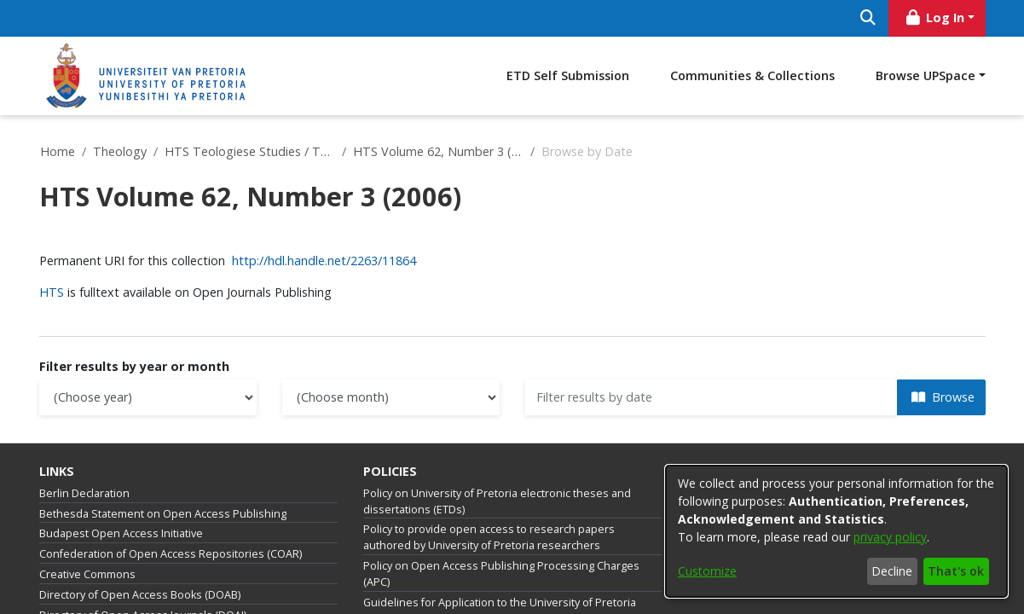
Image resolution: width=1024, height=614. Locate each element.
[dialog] (836, 531)
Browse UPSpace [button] (925, 75)
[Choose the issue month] (391, 397)
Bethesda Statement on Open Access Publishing (162, 514)
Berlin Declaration (84, 493)
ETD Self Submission (567, 75)
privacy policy (890, 537)
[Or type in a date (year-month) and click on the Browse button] (711, 397)
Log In (933, 17)
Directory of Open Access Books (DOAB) (139, 595)
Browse (943, 397)
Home (57, 151)
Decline (891, 571)
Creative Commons (87, 574)
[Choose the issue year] (148, 397)
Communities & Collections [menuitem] (752, 75)
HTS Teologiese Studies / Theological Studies (250, 151)
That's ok (956, 571)
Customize (707, 571)
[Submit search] (868, 18)
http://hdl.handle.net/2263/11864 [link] (324, 260)
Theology (120, 151)
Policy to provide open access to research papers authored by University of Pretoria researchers (489, 537)
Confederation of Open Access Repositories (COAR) (170, 554)
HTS (53, 292)
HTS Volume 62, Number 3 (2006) (438, 151)
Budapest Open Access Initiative (121, 533)
